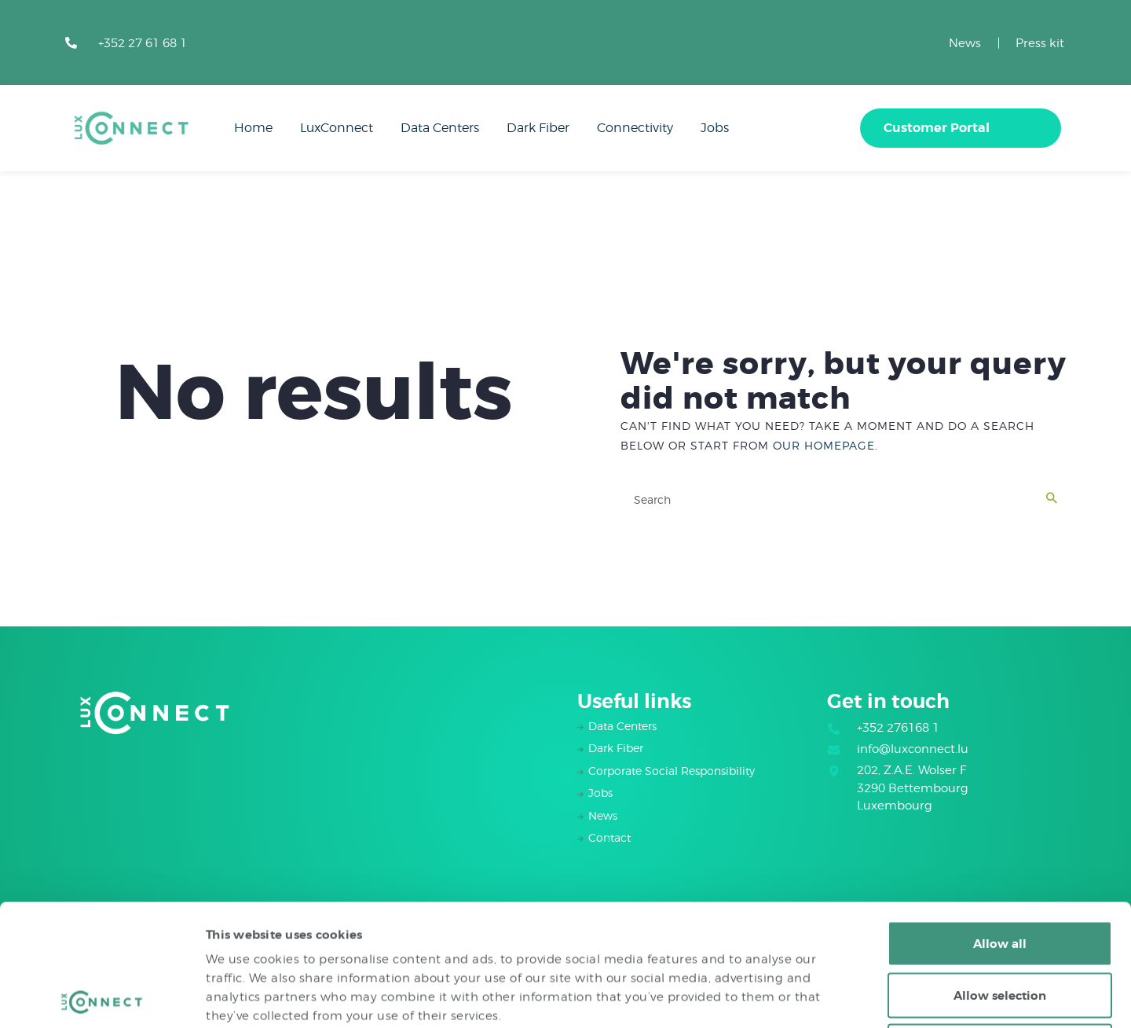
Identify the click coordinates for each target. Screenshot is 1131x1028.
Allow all (1000, 822)
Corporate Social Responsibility (671, 770)
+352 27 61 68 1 (142, 43)
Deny (1000, 925)
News (965, 43)
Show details (845, 997)
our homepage (824, 445)
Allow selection (999, 874)
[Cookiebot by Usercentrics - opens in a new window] (101, 997)
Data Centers (622, 725)
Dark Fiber (615, 747)
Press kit (1040, 43)
